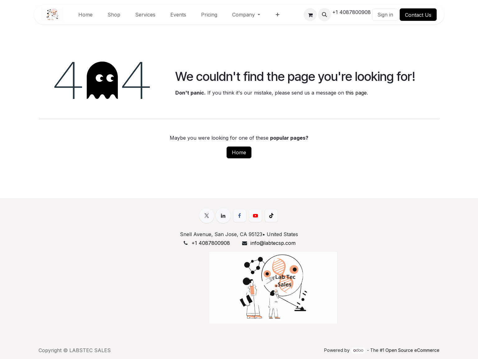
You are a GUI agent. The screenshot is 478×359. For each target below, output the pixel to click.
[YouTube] (255, 215)
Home (239, 152)
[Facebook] (239, 215)
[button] (324, 14)
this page (356, 93)
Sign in (385, 15)
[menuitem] (85, 14)
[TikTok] (271, 215)
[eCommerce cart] (310, 14)
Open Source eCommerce (412, 350)
